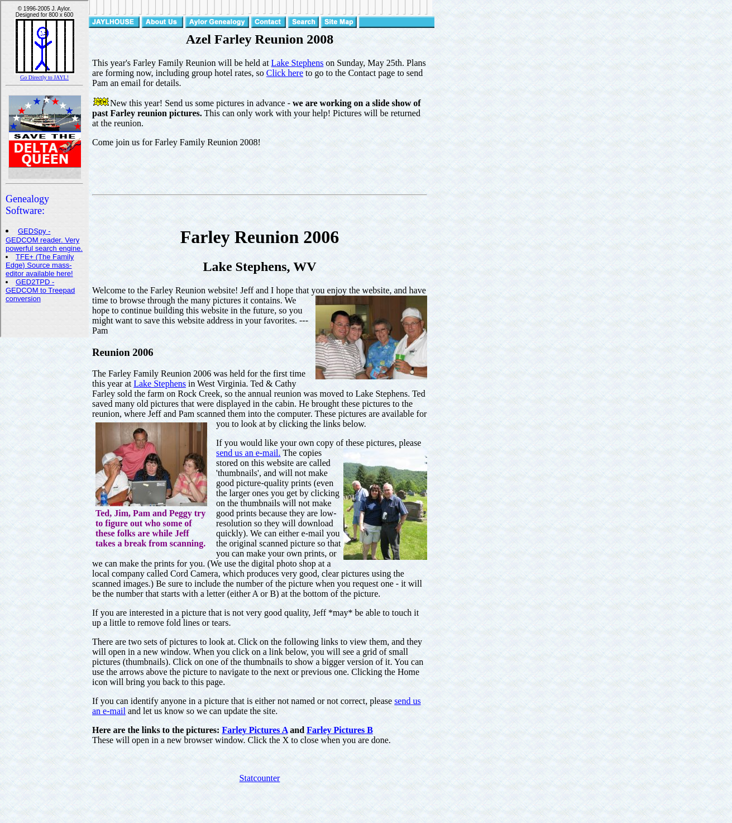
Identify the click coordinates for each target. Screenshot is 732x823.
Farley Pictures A (255, 730)
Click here (284, 73)
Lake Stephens (297, 63)
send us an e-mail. (248, 453)
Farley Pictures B (340, 730)
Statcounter (260, 778)
